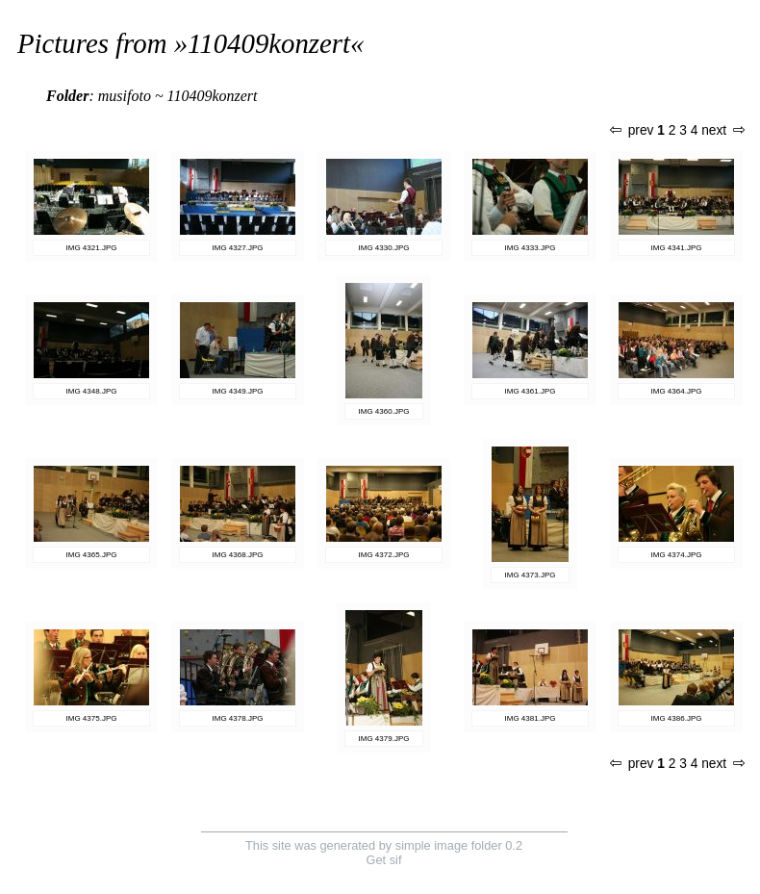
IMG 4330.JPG (384, 247)
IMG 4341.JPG (676, 247)
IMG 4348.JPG (91, 391)
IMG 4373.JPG (530, 575)
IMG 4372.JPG (384, 554)
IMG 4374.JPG (676, 554)
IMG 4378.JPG (238, 718)
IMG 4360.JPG (384, 411)
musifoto (124, 96)
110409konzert (269, 43)
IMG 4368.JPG (238, 554)
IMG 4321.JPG (91, 247)
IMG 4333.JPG (530, 247)
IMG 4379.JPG (384, 738)
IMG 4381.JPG (530, 718)
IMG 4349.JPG (238, 391)
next (722, 130)
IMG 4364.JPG (676, 391)
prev (632, 130)
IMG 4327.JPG (238, 247)
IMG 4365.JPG (91, 554)
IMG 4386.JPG (676, 718)
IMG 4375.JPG (91, 718)
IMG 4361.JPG (530, 391)
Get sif (384, 860)
